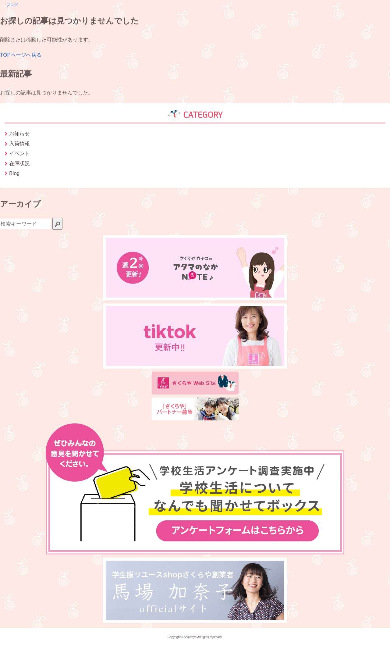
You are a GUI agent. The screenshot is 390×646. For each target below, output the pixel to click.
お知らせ (19, 133)
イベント (19, 153)
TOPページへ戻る (21, 55)
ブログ (12, 4)
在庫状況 (19, 163)
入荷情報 (19, 144)
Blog (14, 173)
